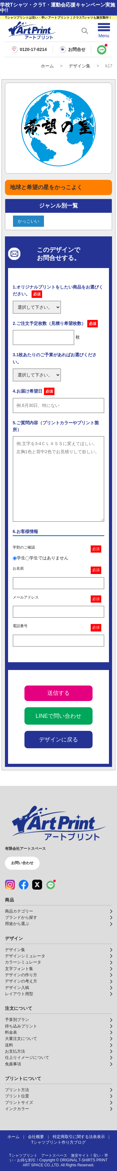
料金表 (11, 1032)
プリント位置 (17, 1096)
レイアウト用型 (19, 994)
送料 (9, 1045)
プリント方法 (17, 1090)
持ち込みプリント (21, 1026)
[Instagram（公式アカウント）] (10, 885)
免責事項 (13, 1064)
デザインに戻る (58, 739)
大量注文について (21, 1039)
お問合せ (72, 49)
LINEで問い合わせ (58, 716)
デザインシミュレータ (25, 956)
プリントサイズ (19, 1102)
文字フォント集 (19, 969)
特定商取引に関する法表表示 (79, 1137)
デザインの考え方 (21, 981)
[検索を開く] (85, 31)
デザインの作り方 (21, 975)
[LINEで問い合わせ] (101, 49)
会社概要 (36, 1137)
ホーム (47, 65)
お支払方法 (15, 1051)
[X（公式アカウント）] (37, 885)
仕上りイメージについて (27, 1057)
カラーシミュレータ (23, 962)
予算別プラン (17, 1020)
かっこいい (28, 221)
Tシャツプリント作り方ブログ (58, 1142)
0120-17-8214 (33, 49)
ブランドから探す (21, 917)
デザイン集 (79, 65)
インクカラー (17, 1109)
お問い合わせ (22, 863)
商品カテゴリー (19, 911)
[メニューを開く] (103, 30)
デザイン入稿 (17, 988)
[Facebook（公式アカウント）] (23, 885)
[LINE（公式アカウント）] (51, 885)
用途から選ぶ (17, 924)
